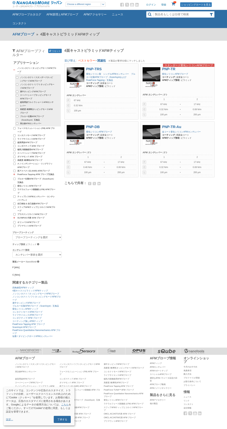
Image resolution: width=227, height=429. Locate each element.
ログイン (151, 4)
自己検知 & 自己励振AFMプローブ (32, 204)
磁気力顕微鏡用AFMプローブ (30, 149)
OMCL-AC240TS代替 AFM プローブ (119, 414)
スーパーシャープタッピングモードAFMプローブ (35, 97)
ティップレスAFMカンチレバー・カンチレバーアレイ (36, 198)
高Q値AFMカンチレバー (30, 123)
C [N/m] (16, 275)
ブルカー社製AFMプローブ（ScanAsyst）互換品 (32, 118)
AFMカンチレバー (158, 367)
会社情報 (187, 408)
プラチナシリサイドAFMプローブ (32, 214)
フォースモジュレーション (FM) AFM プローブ (36, 130)
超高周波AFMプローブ (27, 142)
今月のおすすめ (190, 367)
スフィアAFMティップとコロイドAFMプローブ (36, 209)
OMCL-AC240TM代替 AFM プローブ (120, 417)
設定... (9, 419)
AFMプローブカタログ (26, 14)
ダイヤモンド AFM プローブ (29, 157)
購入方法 (187, 374)
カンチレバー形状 (20, 250)
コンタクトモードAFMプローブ (31, 135)
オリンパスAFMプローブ (28, 222)
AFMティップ (156, 363)
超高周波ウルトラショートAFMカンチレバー (37, 104)
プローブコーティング (23, 232)
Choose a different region (86, 4)
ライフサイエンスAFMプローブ (31, 139)
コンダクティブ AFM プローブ (30, 146)
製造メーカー (18, 262)
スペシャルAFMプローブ (160, 374)
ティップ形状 (18, 244)
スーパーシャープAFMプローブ (31, 153)
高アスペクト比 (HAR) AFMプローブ (33, 171)
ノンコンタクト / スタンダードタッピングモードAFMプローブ (36, 79)
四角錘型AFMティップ (23, 287)
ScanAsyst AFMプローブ (24, 327)
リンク (186, 401)
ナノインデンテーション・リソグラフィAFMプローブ (34, 165)
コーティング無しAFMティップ (27, 321)
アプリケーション (26, 63)
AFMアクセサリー (95, 14)
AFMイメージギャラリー (160, 388)
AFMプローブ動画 (158, 384)
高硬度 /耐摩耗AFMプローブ (29, 160)
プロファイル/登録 (192, 378)
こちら (65, 404)
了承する (62, 419)
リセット (54, 51)
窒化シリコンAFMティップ (25, 309)
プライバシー (189, 385)
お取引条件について (192, 381)
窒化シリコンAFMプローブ (29, 186)
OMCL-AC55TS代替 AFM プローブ (74, 417)
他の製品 (154, 403)
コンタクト (19, 23)
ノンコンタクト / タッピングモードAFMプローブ (35, 293)
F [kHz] (16, 267)
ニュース (117, 14)
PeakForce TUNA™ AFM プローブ (119, 390)
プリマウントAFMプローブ (29, 226)
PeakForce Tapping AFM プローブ (28, 324)
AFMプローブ (23, 34)
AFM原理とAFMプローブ (62, 14)
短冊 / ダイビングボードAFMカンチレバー (32, 336)
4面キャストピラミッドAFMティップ (30, 290)
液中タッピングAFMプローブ (33, 91)
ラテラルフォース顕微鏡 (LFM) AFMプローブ (36, 191)
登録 (163, 4)
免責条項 (187, 370)
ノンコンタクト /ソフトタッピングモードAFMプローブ (37, 86)
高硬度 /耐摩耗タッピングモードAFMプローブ (36, 111)
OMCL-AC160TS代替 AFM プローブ (75, 414)
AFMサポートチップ (159, 371)
